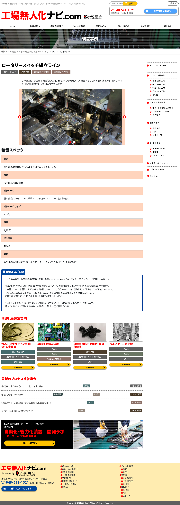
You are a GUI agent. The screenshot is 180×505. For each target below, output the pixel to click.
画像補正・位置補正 (41, 72)
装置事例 (124, 475)
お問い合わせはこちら (162, 11)
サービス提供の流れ (69, 484)
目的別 (125, 472)
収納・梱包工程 (158, 91)
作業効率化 (57, 394)
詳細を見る (18, 367)
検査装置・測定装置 (160, 112)
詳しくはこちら (30, 443)
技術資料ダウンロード (159, 163)
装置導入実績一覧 (157, 102)
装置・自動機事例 (68, 472)
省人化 (96, 394)
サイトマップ (173, 3)
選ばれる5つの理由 (158, 65)
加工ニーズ (157, 135)
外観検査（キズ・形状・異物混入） (18, 357)
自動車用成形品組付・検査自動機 (88, 345)
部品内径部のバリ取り (12, 394)
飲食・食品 (18, 362)
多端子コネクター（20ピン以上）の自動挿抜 (22, 386)
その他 (54, 349)
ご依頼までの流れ (157, 169)
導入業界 (156, 115)
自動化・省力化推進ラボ (70, 469)
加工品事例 (154, 123)
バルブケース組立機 (121, 344)
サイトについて (158, 156)
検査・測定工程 (136, 386)
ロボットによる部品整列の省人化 (17, 411)
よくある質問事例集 (68, 475)
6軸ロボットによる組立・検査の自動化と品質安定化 (26, 403)
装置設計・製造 (158, 149)
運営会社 (154, 176)
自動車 (90, 362)
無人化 (86, 386)
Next (124, 117)
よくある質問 (155, 143)
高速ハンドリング (10, 72)
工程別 (125, 469)
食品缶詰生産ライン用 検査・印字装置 (16, 345)
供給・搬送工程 (136, 394)
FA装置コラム (66, 478)
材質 (154, 132)
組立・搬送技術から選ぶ (162, 108)
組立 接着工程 (136, 402)
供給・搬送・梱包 (18, 352)
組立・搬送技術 (128, 478)
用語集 (155, 152)
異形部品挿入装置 (48, 344)
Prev (19, 117)
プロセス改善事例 (157, 75)
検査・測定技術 (128, 481)
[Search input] (117, 3)
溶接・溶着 (25, 72)
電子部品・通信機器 (61, 72)
